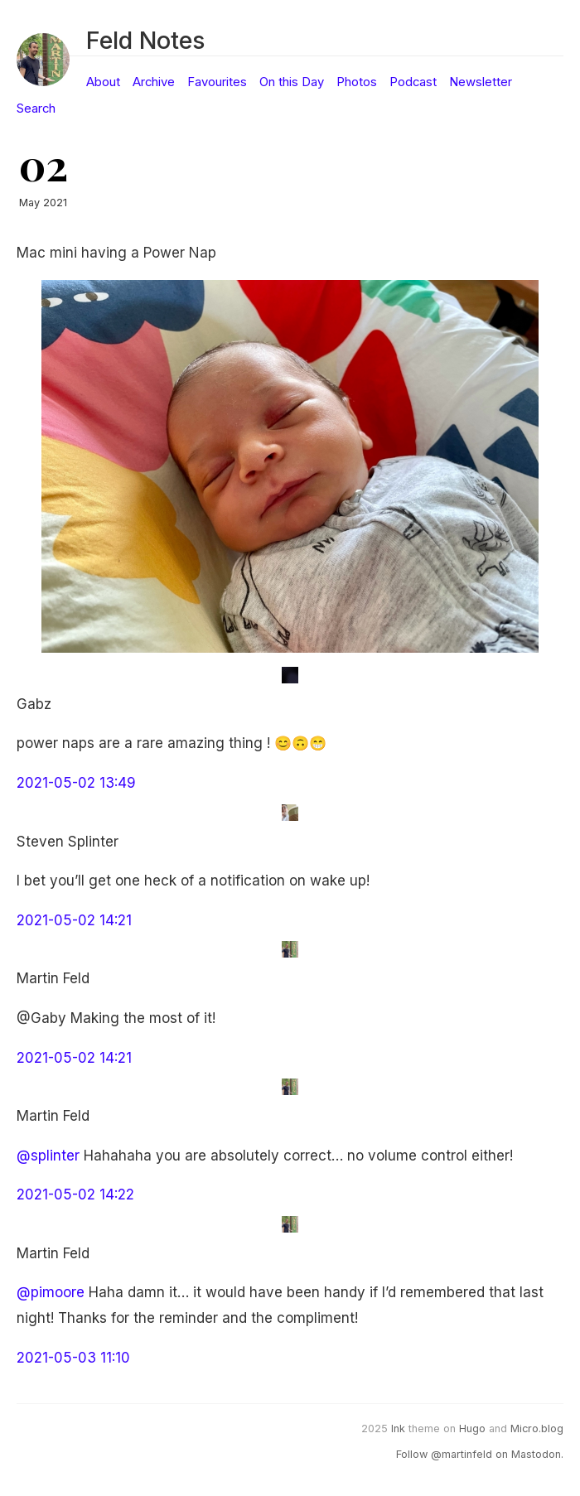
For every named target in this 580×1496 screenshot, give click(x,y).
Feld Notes (145, 40)
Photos (356, 82)
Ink (398, 1428)
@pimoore (51, 1292)
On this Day (291, 82)
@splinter (48, 1155)
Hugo (472, 1428)
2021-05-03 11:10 (73, 1357)
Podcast (413, 82)
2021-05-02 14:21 (74, 920)
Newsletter (480, 82)
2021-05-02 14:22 (75, 1194)
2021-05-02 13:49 (76, 783)
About (103, 82)
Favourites (217, 82)
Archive (154, 82)
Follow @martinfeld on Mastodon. (479, 1454)
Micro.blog (536, 1428)
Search (36, 108)
